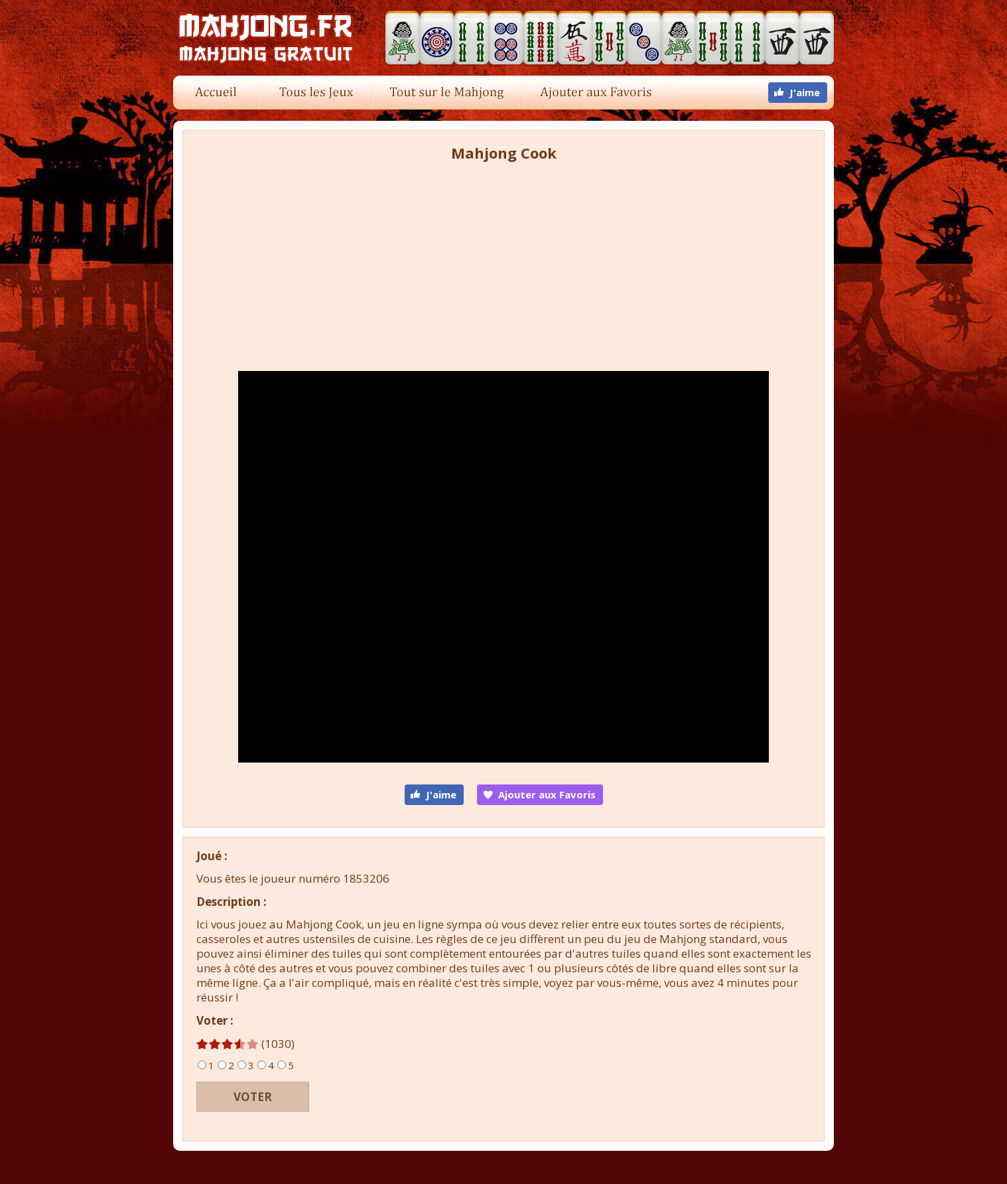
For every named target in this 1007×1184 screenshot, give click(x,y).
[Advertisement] (503, 262)
